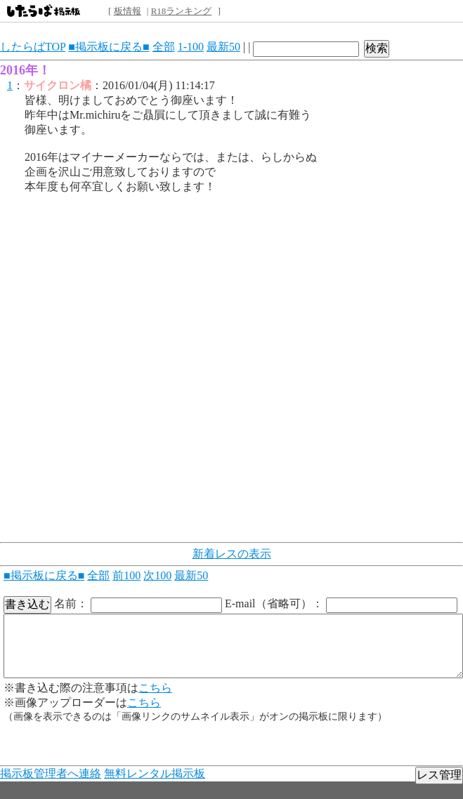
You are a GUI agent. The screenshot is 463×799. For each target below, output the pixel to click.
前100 (126, 575)
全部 (163, 47)
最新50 (223, 47)
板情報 (127, 11)
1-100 (191, 47)
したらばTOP (32, 47)
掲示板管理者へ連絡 (50, 773)
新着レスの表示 (232, 554)
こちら (155, 688)
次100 (157, 575)
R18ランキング (181, 11)
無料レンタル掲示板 (154, 773)
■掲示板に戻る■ (108, 47)
